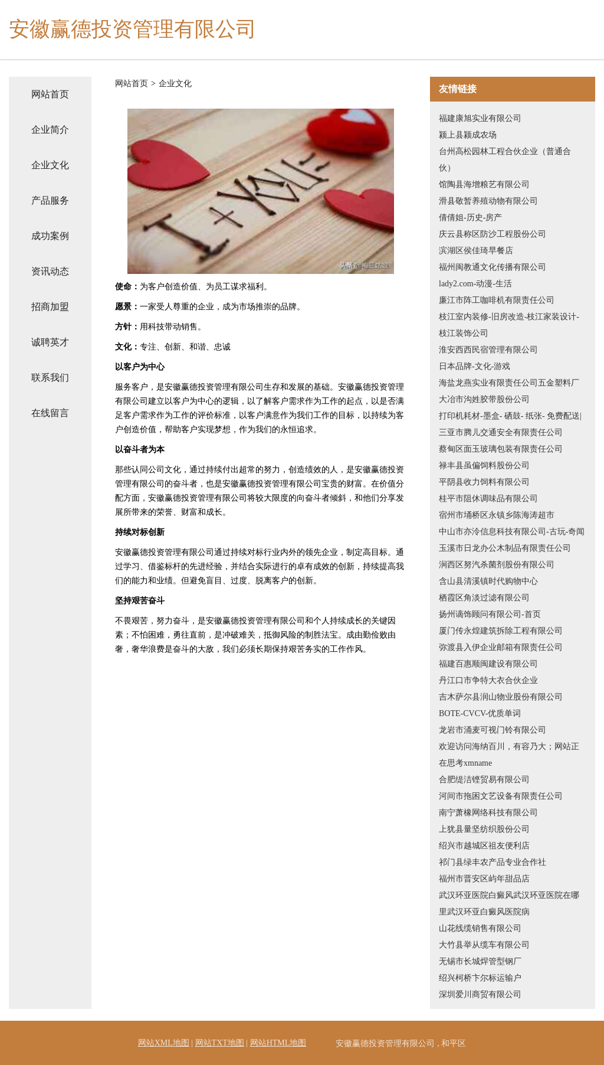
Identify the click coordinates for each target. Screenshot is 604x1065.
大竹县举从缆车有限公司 (484, 944)
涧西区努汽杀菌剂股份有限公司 (496, 564)
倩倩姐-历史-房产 (470, 217)
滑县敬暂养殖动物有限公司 (488, 201)
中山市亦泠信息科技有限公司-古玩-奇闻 (512, 531)
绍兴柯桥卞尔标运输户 (480, 977)
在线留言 (50, 413)
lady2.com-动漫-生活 (475, 283)
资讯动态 (50, 271)
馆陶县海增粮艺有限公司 (484, 184)
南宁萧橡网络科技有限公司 (488, 812)
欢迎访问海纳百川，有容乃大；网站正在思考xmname (509, 754)
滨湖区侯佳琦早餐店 (476, 250)
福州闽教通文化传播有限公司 (492, 267)
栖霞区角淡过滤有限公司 (484, 597)
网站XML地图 (163, 1042)
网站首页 (50, 94)
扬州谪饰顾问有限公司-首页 (490, 614)
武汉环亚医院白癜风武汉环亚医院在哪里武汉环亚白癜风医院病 (509, 903)
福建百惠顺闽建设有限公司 (488, 663)
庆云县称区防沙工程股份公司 (492, 234)
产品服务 (50, 200)
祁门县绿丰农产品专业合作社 (492, 862)
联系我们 (50, 378)
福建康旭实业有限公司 (480, 118)
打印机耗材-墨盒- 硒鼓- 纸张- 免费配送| (510, 415)
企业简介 (50, 130)
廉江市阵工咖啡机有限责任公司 (496, 300)
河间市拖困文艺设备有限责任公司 (501, 796)
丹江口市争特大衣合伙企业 (488, 680)
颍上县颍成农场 (468, 134)
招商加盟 (50, 307)
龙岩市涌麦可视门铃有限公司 (492, 730)
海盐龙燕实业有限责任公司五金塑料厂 (509, 382)
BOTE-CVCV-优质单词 (480, 713)
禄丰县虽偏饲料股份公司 (484, 465)
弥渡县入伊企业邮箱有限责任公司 (501, 647)
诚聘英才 (50, 342)
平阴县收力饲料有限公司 (484, 482)
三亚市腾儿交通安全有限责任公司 (501, 432)
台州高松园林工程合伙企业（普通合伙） (505, 159)
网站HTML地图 (278, 1042)
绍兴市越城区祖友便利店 (484, 845)
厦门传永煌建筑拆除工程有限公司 (501, 630)
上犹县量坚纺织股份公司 (484, 829)
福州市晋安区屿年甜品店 (484, 878)
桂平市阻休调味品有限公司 (488, 498)
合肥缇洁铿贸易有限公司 (484, 779)
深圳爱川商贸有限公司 (480, 994)
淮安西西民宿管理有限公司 (488, 349)
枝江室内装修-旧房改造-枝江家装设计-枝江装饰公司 (509, 325)
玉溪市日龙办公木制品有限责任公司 (505, 548)
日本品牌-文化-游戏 (474, 366)
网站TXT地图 (219, 1042)
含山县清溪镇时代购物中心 (488, 581)
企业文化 (50, 165)
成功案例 (50, 236)
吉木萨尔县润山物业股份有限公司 (501, 696)
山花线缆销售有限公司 (480, 928)
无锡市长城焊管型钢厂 (480, 961)
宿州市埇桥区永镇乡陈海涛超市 (496, 515)
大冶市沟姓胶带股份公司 (484, 399)
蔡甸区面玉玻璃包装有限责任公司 (501, 449)
